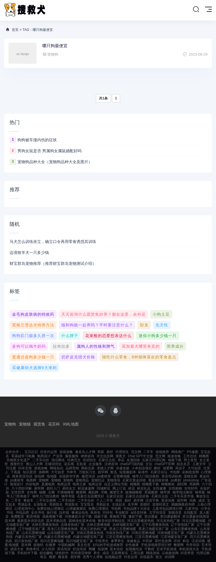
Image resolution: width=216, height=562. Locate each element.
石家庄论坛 (158, 472)
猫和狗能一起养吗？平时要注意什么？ (97, 325)
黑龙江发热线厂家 (93, 529)
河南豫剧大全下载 (78, 516)
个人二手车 (104, 500)
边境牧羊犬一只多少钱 (29, 252)
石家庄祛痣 (114, 496)
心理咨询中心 (24, 509)
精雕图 (204, 456)
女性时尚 (191, 488)
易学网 (39, 488)
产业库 (58, 456)
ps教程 (176, 480)
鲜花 (131, 488)
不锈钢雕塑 (65, 492)
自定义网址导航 (116, 484)
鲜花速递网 (86, 488)
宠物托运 (98, 480)
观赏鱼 (39, 424)
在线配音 (190, 513)
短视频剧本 (127, 472)
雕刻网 (93, 492)
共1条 (103, 98)
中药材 (147, 541)
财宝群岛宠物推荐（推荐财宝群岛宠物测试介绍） (53, 263)
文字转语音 (157, 513)
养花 (121, 460)
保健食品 (133, 541)
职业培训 (79, 549)
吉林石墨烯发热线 (45, 525)
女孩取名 (40, 504)
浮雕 (104, 492)
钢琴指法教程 (182, 492)
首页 (15, 30)
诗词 (177, 541)
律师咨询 (87, 456)
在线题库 (146, 557)
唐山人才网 (34, 464)
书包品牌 (22, 513)
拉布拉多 (61, 346)
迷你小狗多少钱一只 (158, 335)
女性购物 (175, 488)
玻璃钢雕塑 (133, 492)
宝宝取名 (87, 504)
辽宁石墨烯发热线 (155, 525)
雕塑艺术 (116, 492)
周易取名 (56, 504)
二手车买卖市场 (182, 496)
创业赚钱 (46, 553)
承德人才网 (105, 468)
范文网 (136, 452)
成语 (201, 500)
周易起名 (103, 504)
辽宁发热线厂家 (182, 525)
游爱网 (168, 468)
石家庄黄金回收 (134, 480)
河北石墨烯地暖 (194, 521)
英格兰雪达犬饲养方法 (33, 325)
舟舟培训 (192, 545)
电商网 (31, 480)
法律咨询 (111, 464)
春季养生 (117, 541)
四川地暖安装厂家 (79, 541)
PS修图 (192, 452)
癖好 (157, 468)
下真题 (15, 472)
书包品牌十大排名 (136, 509)
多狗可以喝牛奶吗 (29, 346)
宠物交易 (190, 476)
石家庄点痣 (106, 460)
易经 (109, 452)
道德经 (145, 504)
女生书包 (37, 513)
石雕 (51, 492)
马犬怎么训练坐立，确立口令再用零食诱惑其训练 (53, 241)
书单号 (71, 472)
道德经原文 (160, 504)
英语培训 (64, 549)
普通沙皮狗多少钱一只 (33, 357)
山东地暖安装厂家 (60, 533)
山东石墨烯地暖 (33, 533)
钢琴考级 (68, 496)
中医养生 (102, 541)
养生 (96, 553)
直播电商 (48, 484)
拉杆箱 (64, 513)
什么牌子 (69, 335)
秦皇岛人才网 (85, 452)
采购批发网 (190, 472)
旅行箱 (52, 513)
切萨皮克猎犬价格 (78, 357)
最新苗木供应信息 (30, 521)
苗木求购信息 (56, 521)
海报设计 (16, 484)
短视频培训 (133, 549)
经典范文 (74, 460)
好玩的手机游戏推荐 (108, 545)
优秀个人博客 (93, 557)
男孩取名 (71, 504)
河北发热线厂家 (168, 521)
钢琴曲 (200, 492)
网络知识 (56, 468)
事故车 (28, 500)
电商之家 (79, 484)
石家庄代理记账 (154, 460)
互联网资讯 (119, 553)
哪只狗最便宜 (55, 45)
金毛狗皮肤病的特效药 (33, 314)
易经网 (182, 484)
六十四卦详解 (22, 488)
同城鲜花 (103, 488)
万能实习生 (87, 472)
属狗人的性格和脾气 (96, 346)
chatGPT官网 (164, 464)
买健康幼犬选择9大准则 (34, 367)
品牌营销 (72, 468)
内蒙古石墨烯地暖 (57, 537)
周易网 (194, 484)
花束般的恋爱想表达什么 (108, 335)
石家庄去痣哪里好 (90, 496)
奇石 (43, 557)
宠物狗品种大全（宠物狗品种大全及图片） (54, 162)
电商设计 (44, 456)
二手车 (148, 452)
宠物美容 (113, 480)
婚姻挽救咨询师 (183, 504)
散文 (159, 557)
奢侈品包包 (79, 513)
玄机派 (81, 464)
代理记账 (203, 553)
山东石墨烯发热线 (184, 529)
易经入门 (53, 488)
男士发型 (190, 460)
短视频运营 (113, 557)
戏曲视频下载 (52, 516)
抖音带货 (187, 553)
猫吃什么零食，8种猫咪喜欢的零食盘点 (139, 357)
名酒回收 (133, 460)
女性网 (32, 492)
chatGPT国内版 (131, 464)
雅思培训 (88, 476)
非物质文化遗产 (18, 460)
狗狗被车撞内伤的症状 (37, 140)
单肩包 (95, 513)
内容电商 (32, 484)
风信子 (180, 468)
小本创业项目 (142, 468)
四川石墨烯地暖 (52, 541)
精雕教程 (168, 484)
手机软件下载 (27, 553)
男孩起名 (24, 504)
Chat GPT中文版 (140, 456)
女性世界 (17, 492)
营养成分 (175, 346)
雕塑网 (81, 492)
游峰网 (44, 472)
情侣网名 (58, 460)
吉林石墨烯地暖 (98, 525)
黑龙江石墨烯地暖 (122, 529)
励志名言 (183, 464)
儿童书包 (191, 509)
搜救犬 (121, 456)
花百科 (54, 424)
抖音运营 (131, 557)
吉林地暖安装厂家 (126, 525)
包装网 (103, 549)
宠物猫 (25, 424)
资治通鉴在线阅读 (195, 516)
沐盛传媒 (122, 468)
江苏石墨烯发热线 (119, 537)
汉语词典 (198, 541)
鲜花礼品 (143, 488)
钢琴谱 (165, 492)
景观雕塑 (151, 492)
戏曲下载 (174, 460)
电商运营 (64, 484)
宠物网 (44, 480)
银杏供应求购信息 (111, 521)
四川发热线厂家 (26, 541)
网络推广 (178, 452)
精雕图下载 (150, 484)
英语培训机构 (171, 476)
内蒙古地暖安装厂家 (88, 537)
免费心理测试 (98, 509)
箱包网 (39, 476)
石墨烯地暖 (121, 476)
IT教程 (149, 549)
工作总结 (190, 456)
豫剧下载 (135, 516)
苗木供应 (116, 549)
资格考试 (32, 549)
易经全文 (69, 488)
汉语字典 (152, 500)
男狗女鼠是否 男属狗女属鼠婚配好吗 (49, 151)
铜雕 (42, 492)
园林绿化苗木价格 (82, 521)
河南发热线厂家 (117, 533)
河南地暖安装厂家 (170, 533)
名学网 (133, 504)
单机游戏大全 (189, 549)
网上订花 (119, 488)
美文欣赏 (84, 545)
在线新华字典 (69, 476)
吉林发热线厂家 (72, 525)
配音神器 (33, 516)
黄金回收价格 (158, 480)
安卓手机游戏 (166, 549)
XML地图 (71, 424)
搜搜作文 (17, 464)
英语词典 (168, 500)
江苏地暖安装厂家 (174, 537)
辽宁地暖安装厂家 (31, 529)
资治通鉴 (151, 516)
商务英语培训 (22, 476)
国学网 (103, 472)
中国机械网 (66, 545)
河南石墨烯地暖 (143, 533)
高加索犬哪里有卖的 (141, 346)
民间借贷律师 (81, 553)
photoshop (191, 480)
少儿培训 (48, 549)
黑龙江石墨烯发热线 (62, 529)
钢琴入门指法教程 (145, 476)
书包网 (175, 472)
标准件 (143, 472)
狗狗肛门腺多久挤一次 (33, 335)
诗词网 (170, 557)
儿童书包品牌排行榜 (167, 509)
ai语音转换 (139, 513)
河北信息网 (104, 456)
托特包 (108, 513)
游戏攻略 (66, 452)
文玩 (148, 464)
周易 (100, 452)
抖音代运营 (48, 452)
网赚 (92, 549)
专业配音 (122, 513)
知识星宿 (29, 472)
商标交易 (87, 468)
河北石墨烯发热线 (140, 521)
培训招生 (89, 460)
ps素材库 (104, 476)
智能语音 (175, 513)
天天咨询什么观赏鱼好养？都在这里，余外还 (103, 314)
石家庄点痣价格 (137, 496)
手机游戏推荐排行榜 (156, 545)
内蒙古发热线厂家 (28, 537)
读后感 (69, 464)
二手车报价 (66, 500)
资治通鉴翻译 (170, 516)
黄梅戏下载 (117, 516)
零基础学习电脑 (23, 456)
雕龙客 (63, 557)
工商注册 (137, 553)
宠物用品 (82, 480)
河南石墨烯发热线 (90, 533)
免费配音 (17, 516)
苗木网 (10, 521)
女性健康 (159, 488)
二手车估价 (40, 460)
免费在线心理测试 (50, 509)
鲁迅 (113, 472)
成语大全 (17, 549)
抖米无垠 (25, 468)
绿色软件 (62, 553)
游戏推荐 (162, 452)
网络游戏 (152, 553)
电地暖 (52, 476)
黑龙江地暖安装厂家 (153, 529)
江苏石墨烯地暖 (147, 537)
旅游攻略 (174, 456)
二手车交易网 (46, 500)
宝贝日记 (31, 452)
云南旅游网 (170, 553)
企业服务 (95, 464)
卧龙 (144, 325)
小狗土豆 (161, 314)
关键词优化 (53, 464)
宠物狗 (10, 424)
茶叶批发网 (163, 541)
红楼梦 (51, 545)
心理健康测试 (76, 509)
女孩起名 (118, 504)
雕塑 (52, 557)
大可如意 (194, 468)
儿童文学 (199, 464)
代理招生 (122, 452)
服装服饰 (71, 456)
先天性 (162, 325)
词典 (192, 500)
